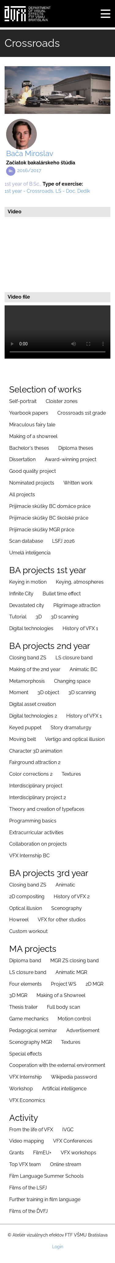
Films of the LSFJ (28, 1188)
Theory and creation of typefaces (46, 809)
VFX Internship (25, 1077)
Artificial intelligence (64, 1089)
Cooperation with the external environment (57, 1065)
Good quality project (32, 471)
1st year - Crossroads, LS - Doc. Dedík (47, 191)
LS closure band (74, 658)
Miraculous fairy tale (32, 425)
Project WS (63, 984)
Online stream (65, 1164)
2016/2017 (29, 170)
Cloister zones (62, 401)
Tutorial (17, 617)
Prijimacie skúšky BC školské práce (48, 518)
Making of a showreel (33, 436)
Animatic (65, 885)
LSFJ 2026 (63, 541)
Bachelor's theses (29, 448)
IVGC (68, 1129)
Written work (77, 483)
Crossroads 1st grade (81, 413)
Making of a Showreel (60, 995)
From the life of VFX (31, 1129)
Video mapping (26, 1141)
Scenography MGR (30, 1042)
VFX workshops (78, 1153)
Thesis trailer (23, 1007)
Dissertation (22, 459)
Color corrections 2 (30, 774)
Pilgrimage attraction (76, 605)
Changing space (72, 681)
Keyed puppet (25, 727)
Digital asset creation (32, 704)
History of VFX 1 (80, 628)
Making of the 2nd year (34, 669)
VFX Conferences (72, 1141)
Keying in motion (28, 582)
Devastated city (26, 605)
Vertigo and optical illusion (75, 739)
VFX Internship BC (29, 856)
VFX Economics (27, 1100)
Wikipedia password (74, 1077)
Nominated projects (31, 483)
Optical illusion (25, 908)
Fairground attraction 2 (34, 762)
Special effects (25, 1054)
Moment (18, 692)
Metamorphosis (27, 681)
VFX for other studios (62, 920)
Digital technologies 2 (33, 716)
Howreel (19, 920)
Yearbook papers (28, 413)
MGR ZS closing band (74, 960)
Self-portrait (22, 401)
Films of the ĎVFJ (28, 1211)
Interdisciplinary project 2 (37, 797)
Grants (16, 1153)
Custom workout (28, 931)
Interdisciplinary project (35, 786)
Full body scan (63, 1007)
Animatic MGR (71, 972)
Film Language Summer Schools (46, 1176)
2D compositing (26, 896)
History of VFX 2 (72, 896)
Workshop (21, 1089)
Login (57, 1246)
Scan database (26, 541)
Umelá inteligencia (30, 553)
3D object (48, 692)
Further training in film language (44, 1199)
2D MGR (94, 984)
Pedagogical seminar (33, 1030)
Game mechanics (28, 1019)
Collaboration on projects (38, 844)
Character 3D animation (35, 751)
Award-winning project (70, 459)
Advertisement (82, 1030)
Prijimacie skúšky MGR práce (41, 530)
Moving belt (22, 739)
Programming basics (32, 821)
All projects (22, 494)
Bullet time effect (62, 594)
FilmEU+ (42, 1153)
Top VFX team (25, 1164)
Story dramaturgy (71, 727)
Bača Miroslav (29, 153)
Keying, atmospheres (80, 582)
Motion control (74, 1019)
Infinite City (21, 594)
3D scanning (65, 617)
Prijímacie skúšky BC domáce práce (49, 506)
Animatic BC (83, 669)
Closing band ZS (27, 658)
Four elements (25, 984)
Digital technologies (31, 628)
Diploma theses (75, 448)
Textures (71, 774)
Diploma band (25, 960)
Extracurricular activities (36, 832)
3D (39, 617)
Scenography (66, 908)
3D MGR (18, 995)
